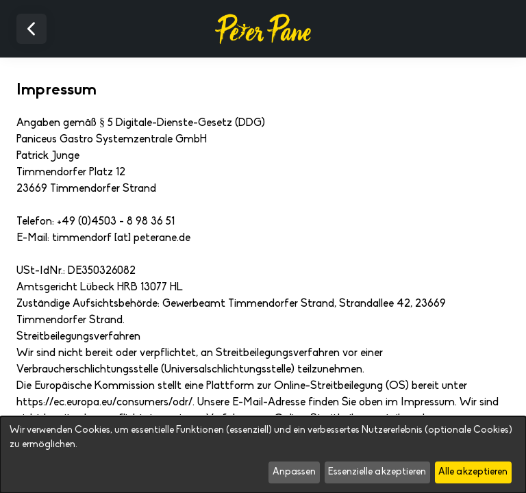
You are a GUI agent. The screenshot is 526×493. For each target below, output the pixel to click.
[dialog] (263, 454)
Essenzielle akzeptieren (377, 472)
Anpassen (294, 472)
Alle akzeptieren (473, 472)
